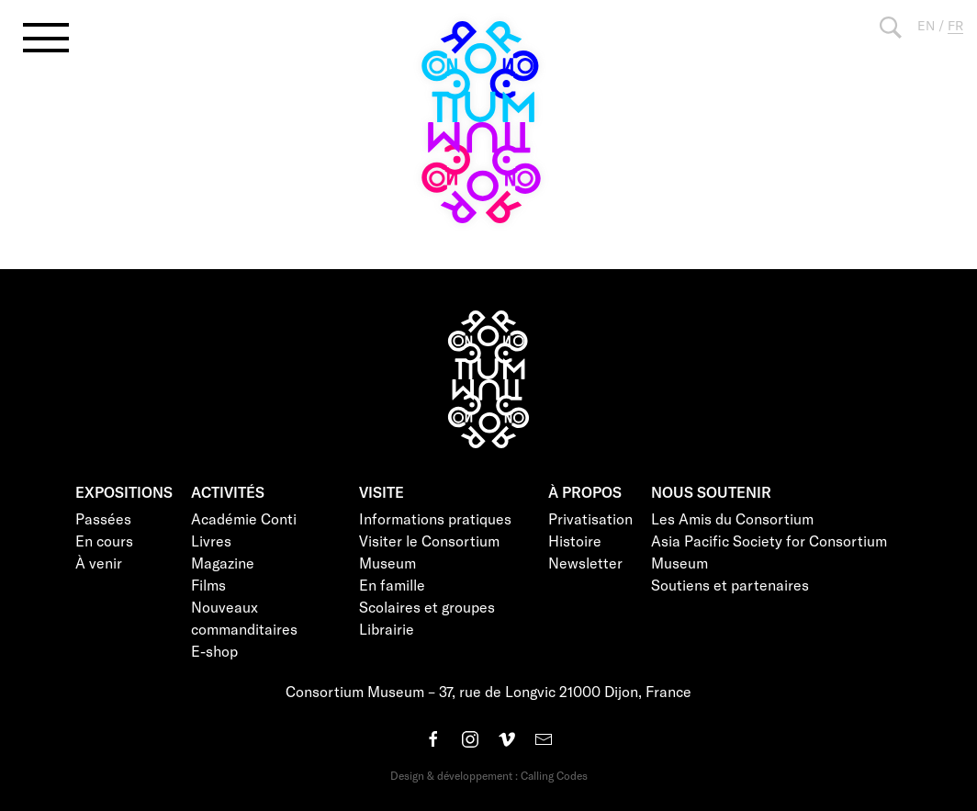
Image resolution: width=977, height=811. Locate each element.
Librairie (386, 628)
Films (208, 584)
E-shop (214, 650)
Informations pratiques (435, 518)
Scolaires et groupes (427, 606)
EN (926, 25)
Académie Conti (244, 518)
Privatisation (590, 518)
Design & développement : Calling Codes (489, 775)
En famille (392, 584)
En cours (104, 540)
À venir (98, 562)
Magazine (222, 562)
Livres (211, 540)
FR (955, 25)
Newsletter (585, 562)
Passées (103, 518)
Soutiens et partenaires (730, 584)
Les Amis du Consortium (732, 518)
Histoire (574, 540)
